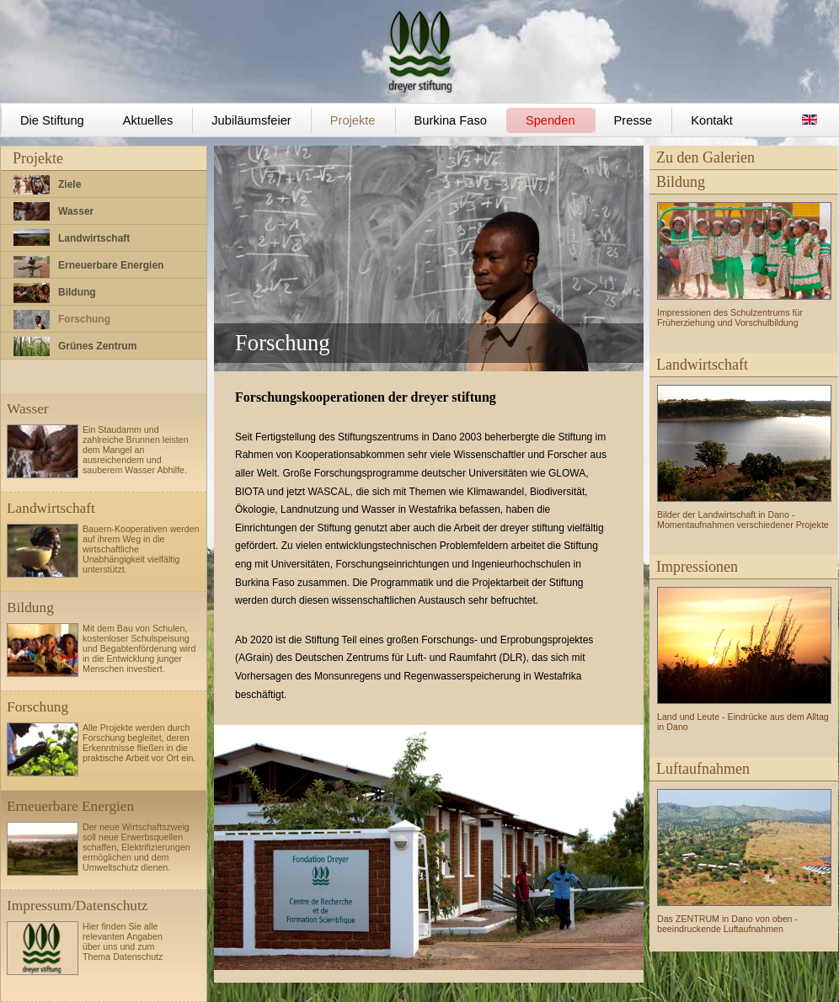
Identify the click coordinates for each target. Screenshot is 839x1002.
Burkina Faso (450, 120)
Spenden (550, 120)
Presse (633, 120)
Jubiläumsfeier (251, 120)
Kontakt (712, 120)
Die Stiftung (52, 120)
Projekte (353, 120)
